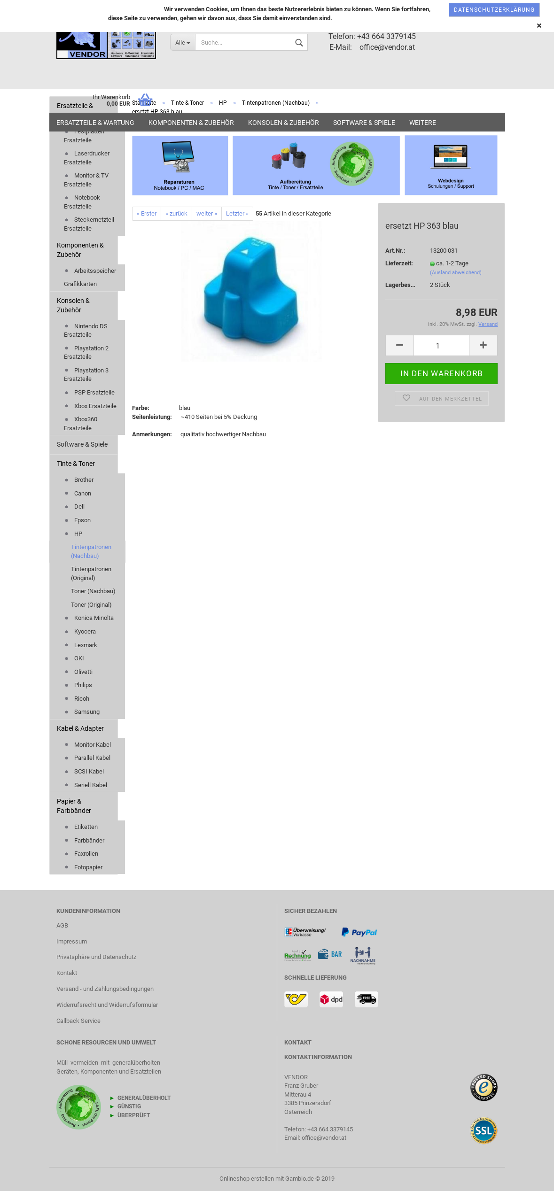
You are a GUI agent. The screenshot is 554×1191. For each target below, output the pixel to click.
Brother (79, 479)
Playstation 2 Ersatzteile (86, 353)
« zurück (176, 213)
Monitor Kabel (87, 744)
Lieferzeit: (399, 263)
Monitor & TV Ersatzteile (86, 180)
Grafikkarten (80, 283)
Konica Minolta (89, 617)
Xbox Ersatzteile (90, 406)
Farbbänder (84, 840)
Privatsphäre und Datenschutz (96, 956)
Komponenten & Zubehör (191, 122)
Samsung (82, 711)
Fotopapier (83, 867)
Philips (78, 684)
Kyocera (80, 631)
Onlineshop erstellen (246, 1178)
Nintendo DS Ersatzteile (86, 331)
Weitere (422, 122)
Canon (77, 493)
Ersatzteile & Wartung (95, 122)
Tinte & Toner (76, 463)
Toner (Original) (91, 604)
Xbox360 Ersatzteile (80, 424)
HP (73, 533)
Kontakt (66, 972)
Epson (77, 520)
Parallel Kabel (87, 757)
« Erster (146, 213)
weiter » (206, 213)
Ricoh (76, 698)
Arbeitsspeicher (90, 270)
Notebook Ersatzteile (82, 202)
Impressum (71, 941)
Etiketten (81, 826)
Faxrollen (81, 853)
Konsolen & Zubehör (283, 122)
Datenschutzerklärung (494, 10)
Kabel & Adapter (80, 728)
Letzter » (237, 213)
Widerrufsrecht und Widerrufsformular (107, 1004)
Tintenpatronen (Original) (91, 573)
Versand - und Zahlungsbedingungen (105, 988)
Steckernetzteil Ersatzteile (89, 224)
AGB (62, 925)
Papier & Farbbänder (74, 805)
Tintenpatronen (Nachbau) (91, 551)
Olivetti (78, 671)
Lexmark (80, 645)
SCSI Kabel (84, 771)
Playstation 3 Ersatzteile (86, 375)
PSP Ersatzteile (89, 392)
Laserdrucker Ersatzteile (86, 158)
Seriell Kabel (85, 785)
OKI (74, 658)
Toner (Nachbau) (93, 591)
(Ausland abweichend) (456, 273)
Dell (74, 506)
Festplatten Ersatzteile (84, 136)
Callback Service (78, 1020)
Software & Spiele (364, 122)
